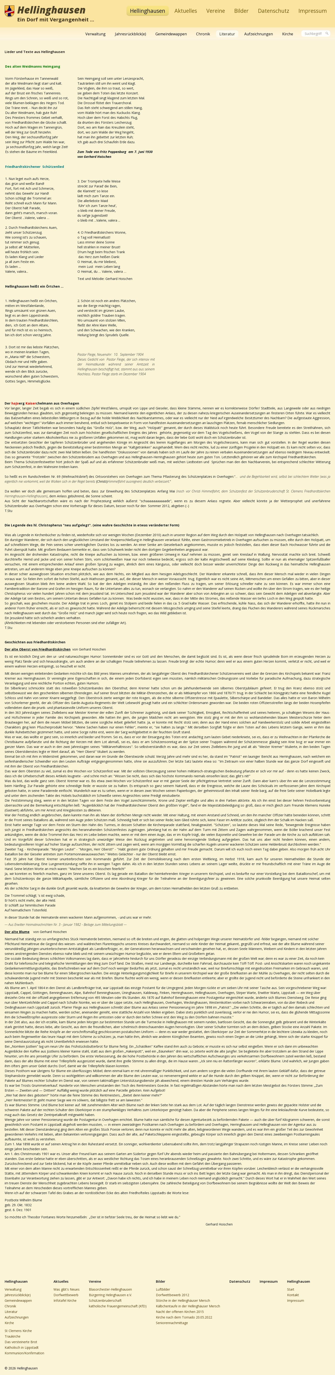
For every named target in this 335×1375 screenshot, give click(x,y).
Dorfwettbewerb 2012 (172, 1295)
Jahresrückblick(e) (130, 34)
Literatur (227, 34)
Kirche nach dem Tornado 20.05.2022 (184, 1317)
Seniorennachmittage (172, 1323)
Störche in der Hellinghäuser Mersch (183, 1300)
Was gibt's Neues (67, 1289)
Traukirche (12, 1336)
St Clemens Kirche (18, 1331)
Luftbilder (163, 1289)
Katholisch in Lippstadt (22, 1347)
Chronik (203, 34)
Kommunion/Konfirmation (24, 1353)
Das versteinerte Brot (21, 1342)
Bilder (241, 10)
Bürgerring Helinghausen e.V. (110, 1295)
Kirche (287, 34)
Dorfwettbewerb (66, 1295)
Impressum (312, 10)
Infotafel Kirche (65, 1300)
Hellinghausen (51, 9)
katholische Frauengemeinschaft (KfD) (118, 1306)
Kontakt (293, 1295)
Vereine (215, 10)
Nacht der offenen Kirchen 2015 (180, 1311)
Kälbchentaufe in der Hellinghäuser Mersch (188, 1306)
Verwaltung (95, 34)
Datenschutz (273, 10)
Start (290, 1289)
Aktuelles (185, 10)
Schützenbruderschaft (105, 1300)
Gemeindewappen (171, 34)
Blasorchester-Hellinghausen (110, 1289)
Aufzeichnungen (258, 34)
